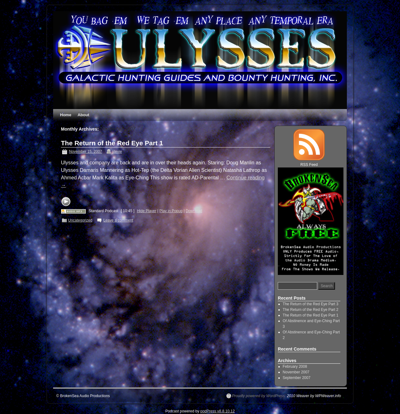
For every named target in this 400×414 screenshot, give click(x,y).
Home (65, 114)
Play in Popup (170, 211)
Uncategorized (80, 220)
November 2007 (296, 372)
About (83, 114)
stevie (117, 151)
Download (194, 211)
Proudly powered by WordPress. (259, 396)
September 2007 (297, 378)
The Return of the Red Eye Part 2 (310, 309)
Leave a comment (118, 220)
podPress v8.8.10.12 (217, 411)
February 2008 (295, 366)
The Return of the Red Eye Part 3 (310, 304)
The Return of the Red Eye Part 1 (112, 143)
